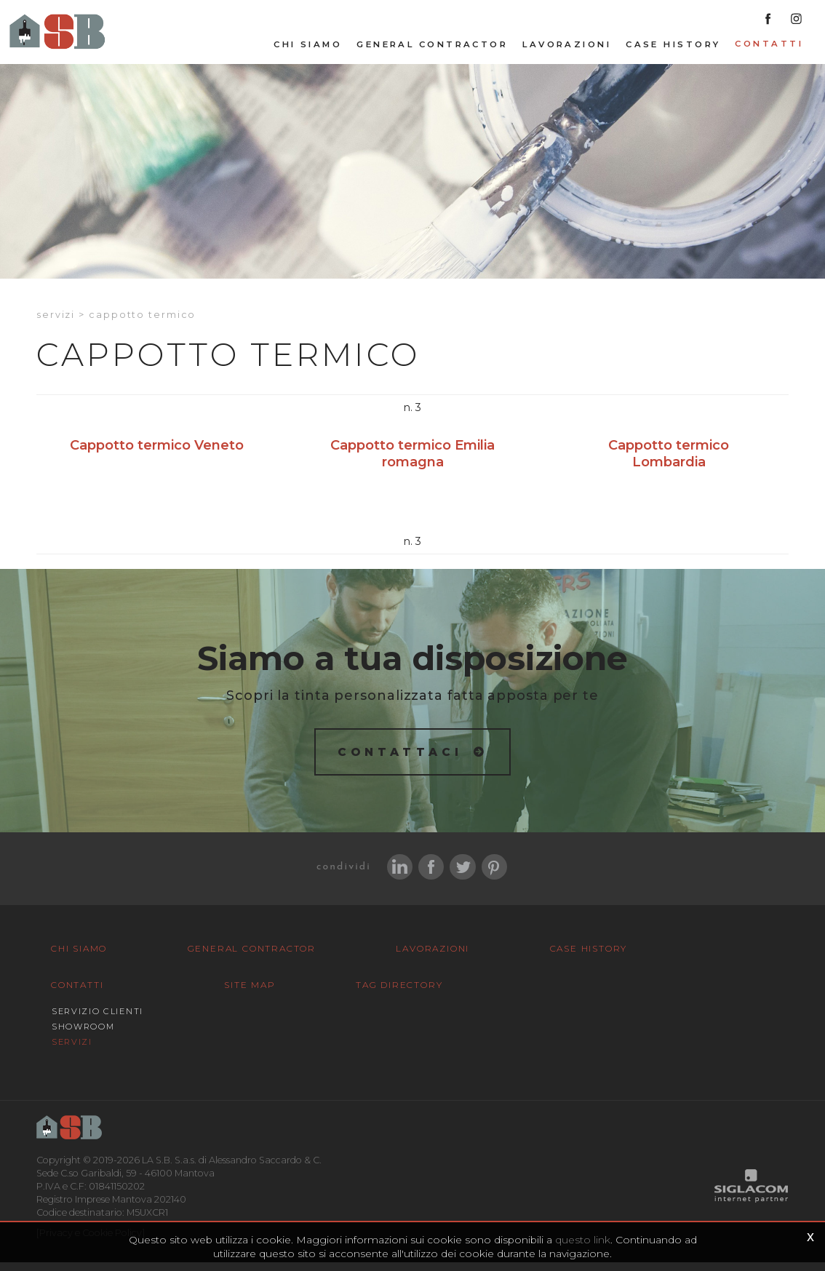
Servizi (55, 321)
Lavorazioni (566, 52)
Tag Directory (184, 1050)
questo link (582, 1240)
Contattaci (400, 759)
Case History (673, 52)
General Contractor (432, 52)
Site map (62, 1050)
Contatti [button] (769, 51)
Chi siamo (308, 52)
